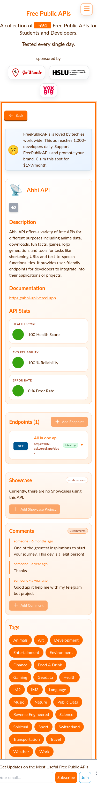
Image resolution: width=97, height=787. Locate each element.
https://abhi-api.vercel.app (32, 297)
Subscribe (66, 777)
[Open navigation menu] (86, 9)
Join (85, 777)
